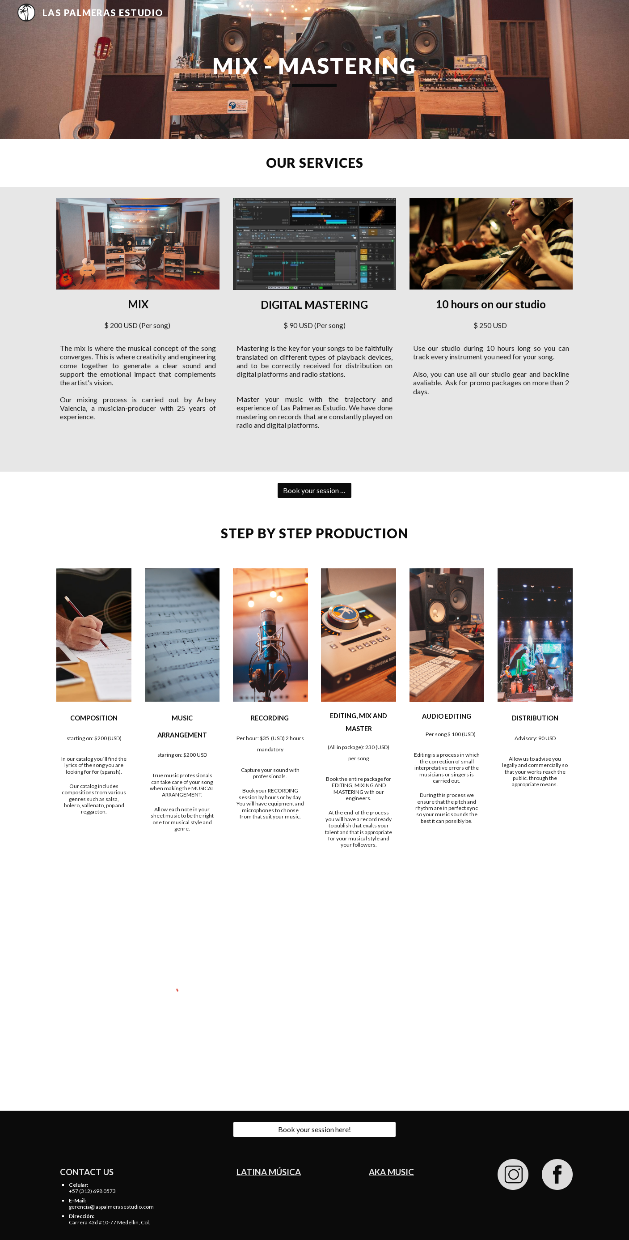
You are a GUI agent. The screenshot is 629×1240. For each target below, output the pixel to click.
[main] (315, 69)
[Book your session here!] (315, 490)
